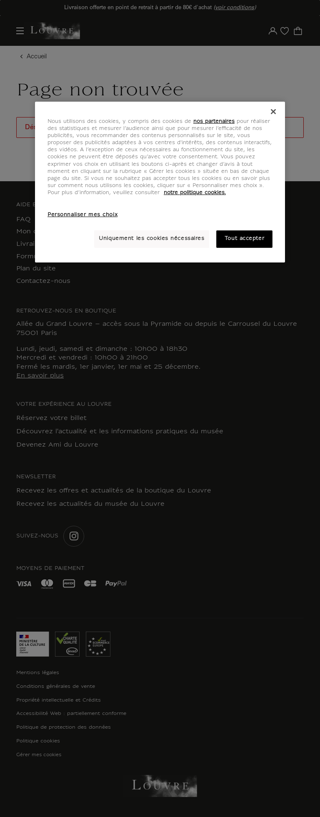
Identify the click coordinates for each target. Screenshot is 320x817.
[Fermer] (273, 111)
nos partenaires (214, 121)
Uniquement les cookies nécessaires (151, 238)
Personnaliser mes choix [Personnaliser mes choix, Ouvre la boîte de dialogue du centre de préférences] (83, 214)
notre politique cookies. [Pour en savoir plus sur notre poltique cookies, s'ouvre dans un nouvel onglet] (195, 192)
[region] (160, 182)
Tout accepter (244, 238)
